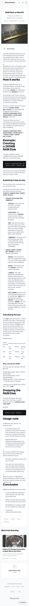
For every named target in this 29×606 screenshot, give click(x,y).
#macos (6, 519)
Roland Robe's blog (11, 3)
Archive (13, 587)
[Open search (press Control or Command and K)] (19, 2)
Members (7, 587)
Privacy (18, 587)
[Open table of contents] (22, 602)
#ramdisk (6, 522)
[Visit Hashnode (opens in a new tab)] (14, 598)
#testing (13, 519)
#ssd (19, 519)
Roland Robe (11, 49)
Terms (22, 587)
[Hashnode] (14, 576)
